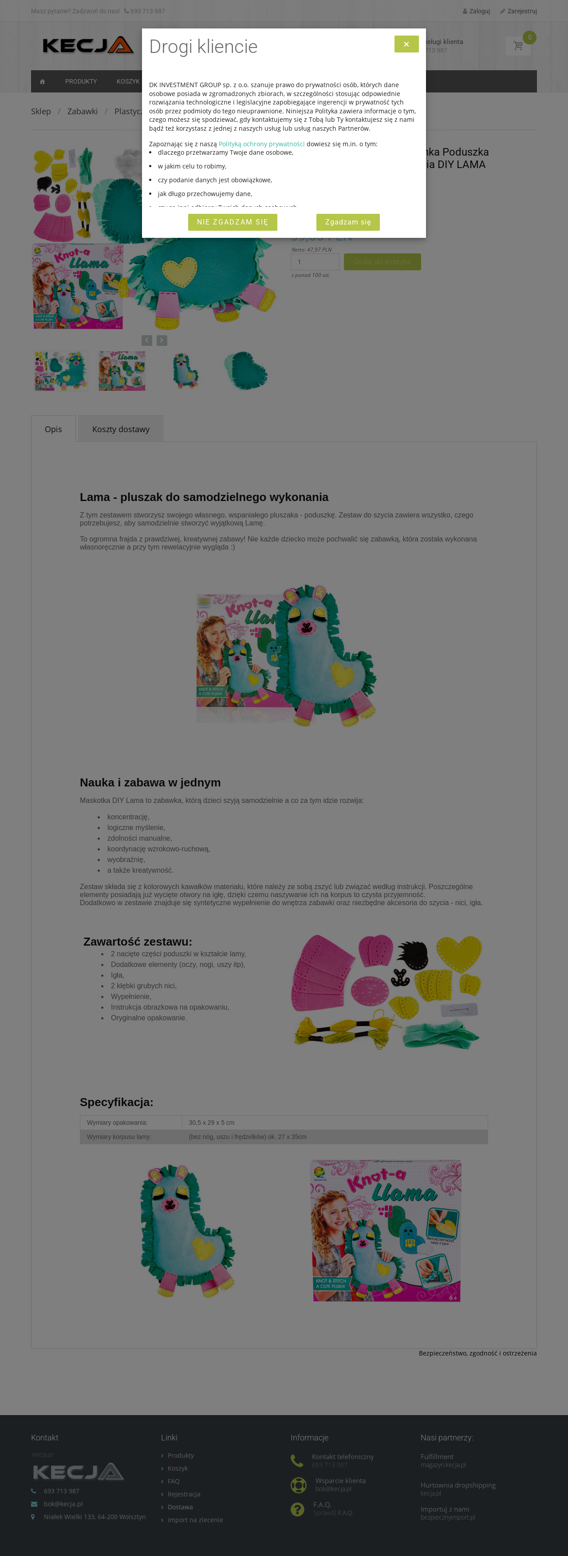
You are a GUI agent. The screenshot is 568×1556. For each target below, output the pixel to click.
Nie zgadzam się (232, 222)
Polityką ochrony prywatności (262, 144)
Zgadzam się (348, 222)
